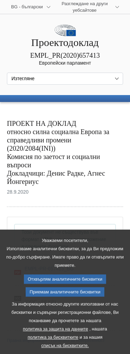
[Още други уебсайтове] (88, 7)
